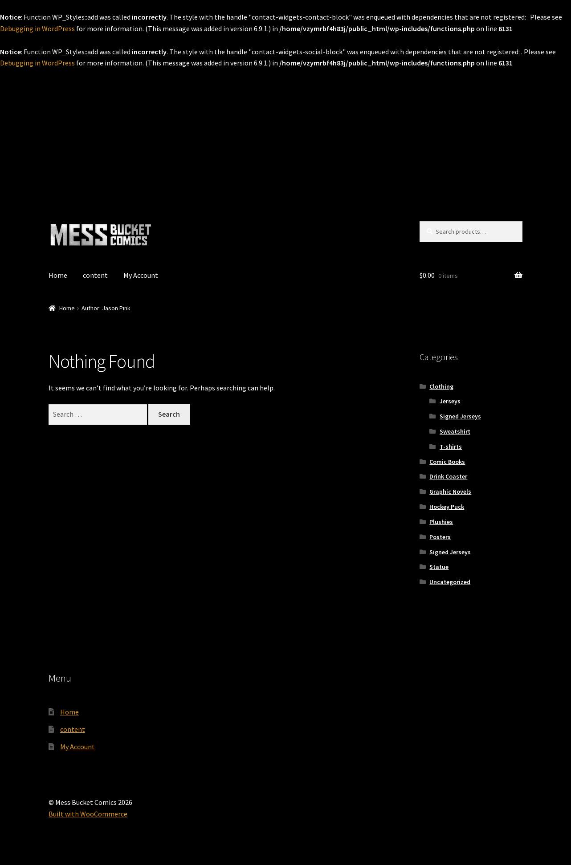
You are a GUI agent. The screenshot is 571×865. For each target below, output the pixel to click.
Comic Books (447, 462)
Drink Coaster (448, 476)
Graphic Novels (450, 491)
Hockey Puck (446, 507)
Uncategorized (449, 582)
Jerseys (450, 401)
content (95, 275)
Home (58, 275)
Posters (440, 537)
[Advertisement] (285, 135)
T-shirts (451, 447)
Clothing (441, 386)
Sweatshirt (455, 431)
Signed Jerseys (460, 416)
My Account (140, 275)
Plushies (441, 522)
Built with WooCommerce (88, 813)
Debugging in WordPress (37, 28)
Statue (439, 567)
